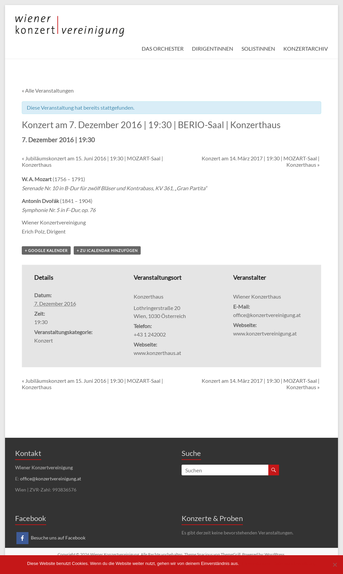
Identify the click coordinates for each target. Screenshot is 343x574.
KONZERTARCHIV (305, 48)
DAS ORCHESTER (163, 48)
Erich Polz (33, 231)
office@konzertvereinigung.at (50, 478)
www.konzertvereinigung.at (265, 333)
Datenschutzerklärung (294, 563)
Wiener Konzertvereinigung (54, 222)
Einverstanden (256, 563)
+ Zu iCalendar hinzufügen (107, 250)
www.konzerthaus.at (157, 353)
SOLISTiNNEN (258, 48)
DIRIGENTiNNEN (212, 48)
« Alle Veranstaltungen (48, 90)
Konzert (43, 340)
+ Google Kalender (46, 250)
